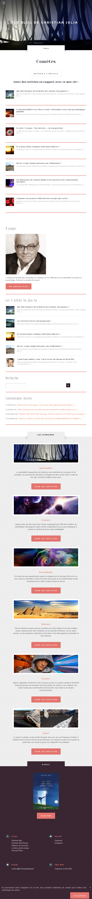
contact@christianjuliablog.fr (22, 868)
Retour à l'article (46, 73)
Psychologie (46, 572)
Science (46, 520)
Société (46, 678)
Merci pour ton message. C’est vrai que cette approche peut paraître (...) (46, 405)
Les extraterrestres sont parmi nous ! (34, 321)
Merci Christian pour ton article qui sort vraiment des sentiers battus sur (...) (48, 409)
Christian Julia (16, 840)
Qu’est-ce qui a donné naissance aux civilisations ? (39, 346)
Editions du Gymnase (19, 845)
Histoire (46, 624)
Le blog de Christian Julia (46, 22)
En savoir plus (18, 286)
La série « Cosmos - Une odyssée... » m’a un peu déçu (39, 128)
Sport (46, 733)
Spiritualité (46, 468)
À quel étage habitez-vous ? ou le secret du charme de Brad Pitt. (46, 359)
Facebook (58, 840)
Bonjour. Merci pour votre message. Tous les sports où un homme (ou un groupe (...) (52, 414)
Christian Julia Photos (19, 843)
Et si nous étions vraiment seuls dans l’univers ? (38, 334)
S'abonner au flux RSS (63, 868)
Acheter (46, 815)
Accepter (80, 896)
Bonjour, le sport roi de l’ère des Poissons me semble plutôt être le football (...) (50, 418)
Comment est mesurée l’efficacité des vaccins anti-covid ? (42, 198)
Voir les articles (46, 486)
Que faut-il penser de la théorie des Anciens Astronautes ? (43, 307)
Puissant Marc (17, 850)
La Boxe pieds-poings (20, 848)
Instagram (59, 843)
